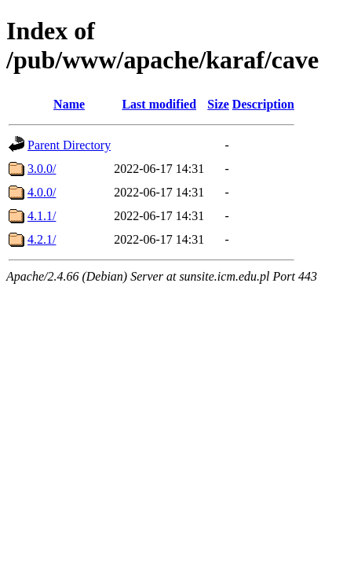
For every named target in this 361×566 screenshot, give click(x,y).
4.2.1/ (41, 239)
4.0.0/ (41, 192)
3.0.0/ (41, 168)
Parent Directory (69, 145)
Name (69, 104)
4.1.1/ (41, 215)
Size (218, 104)
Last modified (159, 104)
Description (263, 104)
